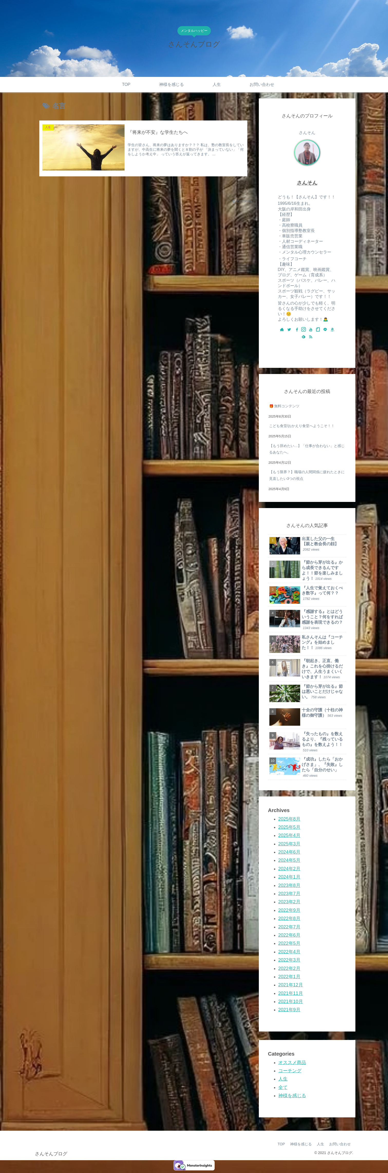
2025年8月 (289, 819)
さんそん (307, 183)
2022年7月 (289, 926)
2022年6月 (289, 935)
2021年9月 (289, 1009)
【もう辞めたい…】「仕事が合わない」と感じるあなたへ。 (307, 449)
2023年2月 (289, 901)
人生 (283, 1078)
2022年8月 (289, 918)
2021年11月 (290, 993)
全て (283, 1087)
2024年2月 (289, 868)
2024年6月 (289, 852)
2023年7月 (289, 893)
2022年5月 (289, 943)
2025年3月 (289, 843)
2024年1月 (289, 876)
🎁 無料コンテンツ (284, 406)
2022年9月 (289, 910)
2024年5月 (289, 860)
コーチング (289, 1070)
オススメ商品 (292, 1062)
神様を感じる (292, 1095)
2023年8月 (289, 885)
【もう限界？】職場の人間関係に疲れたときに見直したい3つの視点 (307, 475)
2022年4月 (289, 951)
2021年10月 (290, 1001)
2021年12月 (290, 984)
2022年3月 (289, 960)
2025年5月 (289, 827)
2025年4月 (289, 835)
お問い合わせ (340, 1144)
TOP (281, 1144)
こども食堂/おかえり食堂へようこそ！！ (302, 426)
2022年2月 (289, 968)
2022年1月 (289, 976)
